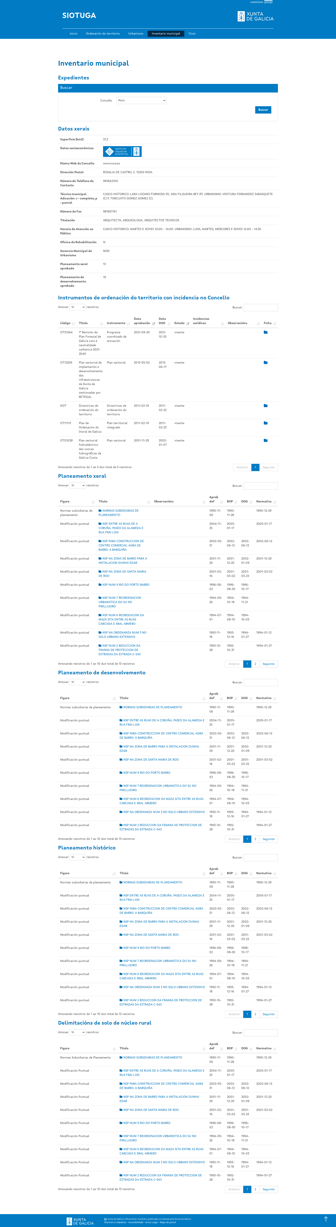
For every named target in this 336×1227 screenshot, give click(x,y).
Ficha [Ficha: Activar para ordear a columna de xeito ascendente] (268, 323)
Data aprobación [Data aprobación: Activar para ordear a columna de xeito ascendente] (142, 321)
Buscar (263, 109)
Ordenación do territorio (103, 33)
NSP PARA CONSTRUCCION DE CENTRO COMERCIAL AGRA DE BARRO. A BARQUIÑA (121, 545)
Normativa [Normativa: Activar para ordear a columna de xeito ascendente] (264, 501)
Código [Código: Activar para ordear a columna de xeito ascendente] (65, 323)
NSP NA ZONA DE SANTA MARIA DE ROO (149, 759)
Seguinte (268, 467)
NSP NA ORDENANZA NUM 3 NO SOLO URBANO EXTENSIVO (162, 812)
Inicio (73, 33)
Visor (192, 33)
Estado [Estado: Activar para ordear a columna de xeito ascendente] (179, 323)
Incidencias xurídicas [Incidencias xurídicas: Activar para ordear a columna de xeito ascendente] (201, 321)
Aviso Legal (152, 1222)
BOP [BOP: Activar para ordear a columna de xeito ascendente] (230, 501)
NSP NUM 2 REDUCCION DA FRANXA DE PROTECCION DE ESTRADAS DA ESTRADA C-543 (120, 650)
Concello (106, 100)
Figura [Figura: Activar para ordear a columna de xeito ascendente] (64, 501)
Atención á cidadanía (115, 1222)
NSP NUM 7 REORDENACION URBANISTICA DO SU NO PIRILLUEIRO (120, 602)
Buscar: (255, 307)
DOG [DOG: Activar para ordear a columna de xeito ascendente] (244, 501)
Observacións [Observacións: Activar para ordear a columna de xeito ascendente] (237, 323)
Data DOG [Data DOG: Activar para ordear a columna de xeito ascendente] (162, 321)
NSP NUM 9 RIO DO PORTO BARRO (124, 584)
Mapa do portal (168, 1222)
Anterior (242, 467)
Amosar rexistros (78, 307)
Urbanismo (135, 33)
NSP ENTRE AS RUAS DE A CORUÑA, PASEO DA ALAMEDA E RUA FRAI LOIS (121, 528)
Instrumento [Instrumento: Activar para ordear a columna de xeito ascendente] (116, 323)
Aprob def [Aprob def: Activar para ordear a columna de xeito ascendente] (213, 499)
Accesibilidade (135, 1222)
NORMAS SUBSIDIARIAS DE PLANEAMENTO (151, 707)
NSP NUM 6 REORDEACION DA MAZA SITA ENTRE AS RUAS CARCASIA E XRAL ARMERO (121, 619)
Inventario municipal (166, 33)
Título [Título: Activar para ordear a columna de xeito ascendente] (83, 323)
